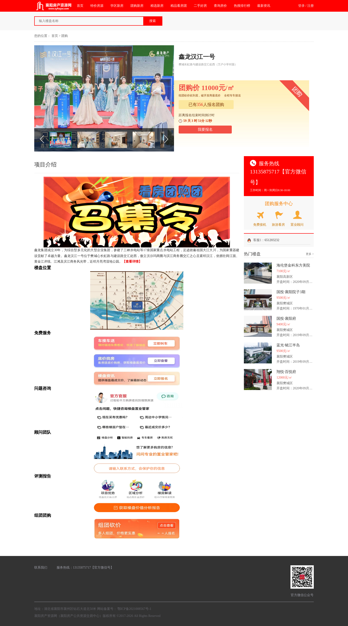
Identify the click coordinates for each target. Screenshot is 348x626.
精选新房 (157, 5)
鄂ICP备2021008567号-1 (134, 609)
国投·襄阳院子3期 (290, 292)
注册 (310, 5)
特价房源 (96, 5)
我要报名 (205, 129)
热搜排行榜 (242, 5)
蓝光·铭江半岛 (288, 345)
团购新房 (136, 5)
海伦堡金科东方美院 (293, 265)
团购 (64, 36)
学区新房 (116, 5)
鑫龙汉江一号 (197, 56)
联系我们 (40, 567)
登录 (301, 5)
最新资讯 (263, 5)
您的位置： (42, 36)
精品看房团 (179, 5)
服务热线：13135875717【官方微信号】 (85, 567)
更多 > (310, 254)
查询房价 (220, 5)
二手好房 (200, 5)
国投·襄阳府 (286, 318)
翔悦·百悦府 (286, 372)
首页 (80, 5)
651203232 (272, 240)
